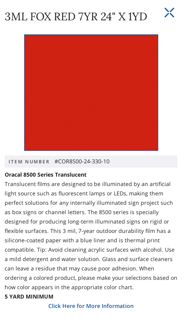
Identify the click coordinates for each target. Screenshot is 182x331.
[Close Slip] (169, 13)
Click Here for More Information (91, 306)
